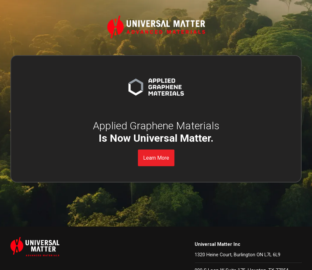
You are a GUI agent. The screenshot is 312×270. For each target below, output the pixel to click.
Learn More (156, 158)
